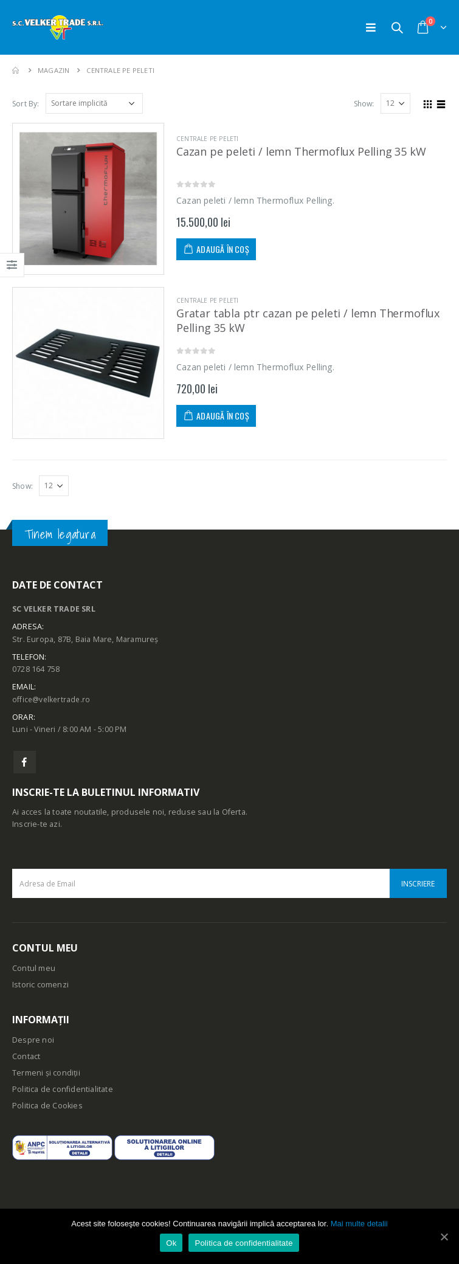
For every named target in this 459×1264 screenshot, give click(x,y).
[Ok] (444, 1237)
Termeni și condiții (46, 1073)
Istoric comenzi (40, 985)
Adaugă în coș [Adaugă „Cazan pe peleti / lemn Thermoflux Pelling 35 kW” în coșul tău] (222, 249)
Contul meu (33, 969)
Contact (26, 1057)
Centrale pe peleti (207, 138)
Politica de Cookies (47, 1106)
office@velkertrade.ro (52, 699)
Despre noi (33, 1040)
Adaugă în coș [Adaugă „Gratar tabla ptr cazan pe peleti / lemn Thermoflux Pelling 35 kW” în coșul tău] (222, 415)
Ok (171, 1243)
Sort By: (26, 103)
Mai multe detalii (359, 1223)
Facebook (24, 762)
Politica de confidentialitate (62, 1090)
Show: (364, 103)
